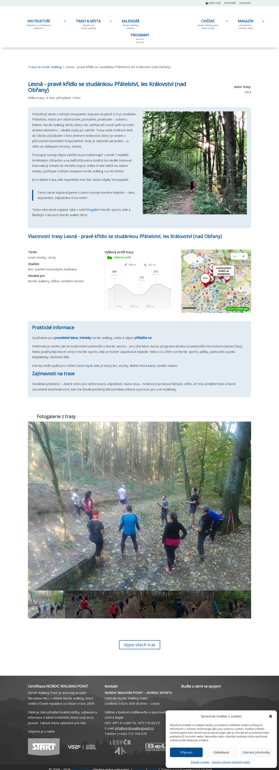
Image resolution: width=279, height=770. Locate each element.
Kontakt (245, 3)
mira (248, 92)
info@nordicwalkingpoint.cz (134, 728)
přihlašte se (143, 338)
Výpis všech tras (140, 645)
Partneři (230, 3)
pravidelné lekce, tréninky (72, 338)
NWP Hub (213, 3)
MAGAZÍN (246, 25)
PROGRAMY (140, 39)
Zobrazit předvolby (256, 752)
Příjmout (186, 752)
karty (151, 365)
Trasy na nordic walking (45, 67)
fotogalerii (92, 209)
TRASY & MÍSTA (88, 25)
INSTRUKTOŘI (38, 25)
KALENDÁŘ (130, 25)
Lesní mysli (84, 365)
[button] (270, 716)
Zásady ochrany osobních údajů (231, 762)
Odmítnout (221, 752)
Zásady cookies (200, 762)
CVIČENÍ (207, 25)
